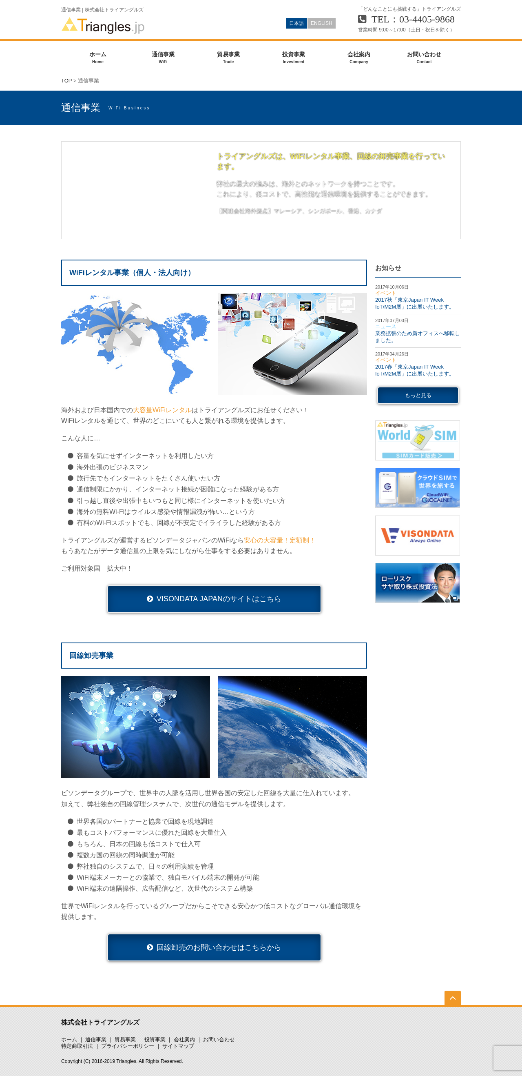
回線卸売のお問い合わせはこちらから (219, 947)
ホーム (97, 58)
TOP (66, 81)
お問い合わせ (424, 58)
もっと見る (418, 395)
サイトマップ (178, 1046)
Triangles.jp (103, 25)
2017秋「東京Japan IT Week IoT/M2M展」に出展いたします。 (414, 303)
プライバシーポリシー (127, 1046)
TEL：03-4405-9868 (413, 19)
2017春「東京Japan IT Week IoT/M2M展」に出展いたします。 (414, 370)
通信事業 (163, 58)
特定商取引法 (77, 1046)
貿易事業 (228, 58)
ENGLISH (321, 23)
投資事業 (293, 58)
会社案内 (359, 58)
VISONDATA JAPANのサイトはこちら (219, 599)
